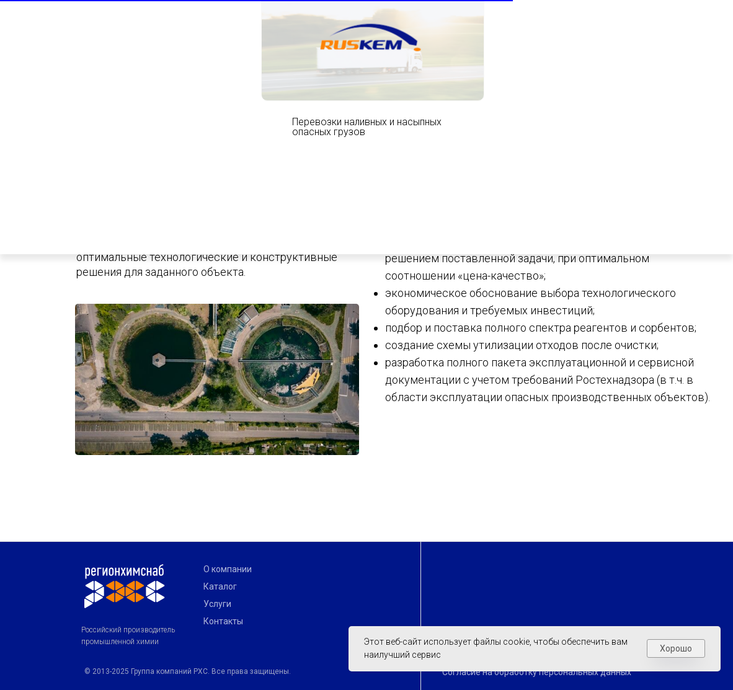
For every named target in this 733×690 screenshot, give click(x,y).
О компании (227, 569)
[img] (523, 17)
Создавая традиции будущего (171, 30)
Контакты (223, 621)
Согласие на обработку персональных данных (536, 672)
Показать (615, 15)
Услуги (217, 604)
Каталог (220, 586)
